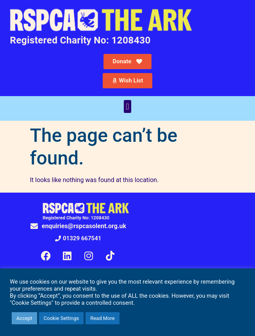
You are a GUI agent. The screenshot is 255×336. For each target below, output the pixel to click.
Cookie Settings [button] (61, 318)
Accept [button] (24, 318)
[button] (127, 106)
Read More (102, 318)
